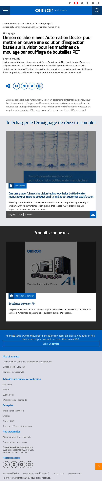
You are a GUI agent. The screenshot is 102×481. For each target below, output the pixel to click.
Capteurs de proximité (13, 372)
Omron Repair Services (14, 366)
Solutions (29, 23)
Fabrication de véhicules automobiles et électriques (27, 361)
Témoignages (44, 23)
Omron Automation (12, 23)
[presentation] (5, 10)
